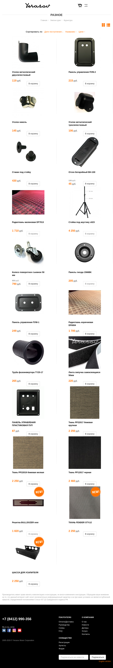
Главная (44, 20)
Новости (85, 625)
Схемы (62, 628)
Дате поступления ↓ (53, 32)
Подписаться (98, 657)
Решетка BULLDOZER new (25, 522)
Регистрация (64, 642)
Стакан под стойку (21, 172)
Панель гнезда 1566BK (80, 272)
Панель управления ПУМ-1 (25, 322)
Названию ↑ (71, 32)
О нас (84, 622)
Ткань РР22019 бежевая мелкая (28, 472)
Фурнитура (68, 20)
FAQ (60, 631)
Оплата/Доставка (66, 622)
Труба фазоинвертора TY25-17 (27, 372)
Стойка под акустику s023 (82, 222)
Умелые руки (55, 20)
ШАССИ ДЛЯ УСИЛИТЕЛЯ (25, 572)
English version (105, 661)
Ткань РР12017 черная (80, 472)
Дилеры (85, 628)
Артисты (62, 646)
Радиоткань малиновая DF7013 (28, 222)
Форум (61, 649)
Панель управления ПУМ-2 (82, 72)
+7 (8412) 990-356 (16, 619)
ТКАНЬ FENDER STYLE (80, 522)
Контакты (86, 634)
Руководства (64, 625)
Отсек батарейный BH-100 (82, 172)
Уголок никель (19, 122)
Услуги (85, 631)
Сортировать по (34, 32)
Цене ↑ (82, 32)
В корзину (33, 83)
